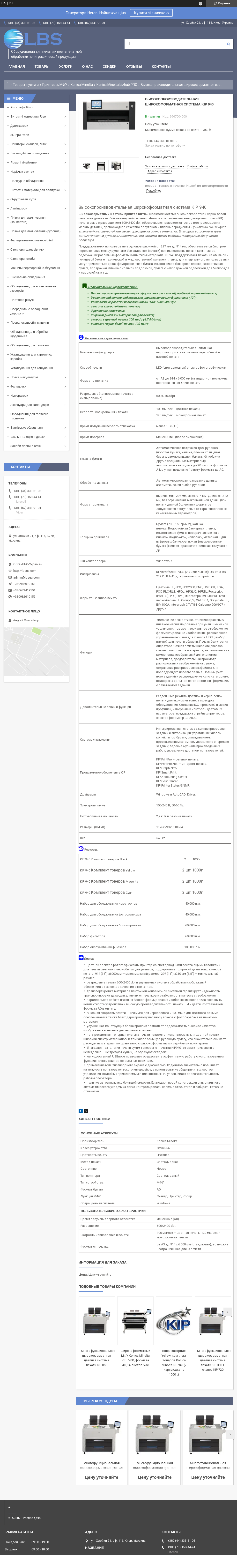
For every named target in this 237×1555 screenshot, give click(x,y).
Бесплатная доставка (160, 157)
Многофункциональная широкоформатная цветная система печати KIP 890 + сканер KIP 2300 (208, 1466)
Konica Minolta (82, 85)
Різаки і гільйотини (23, 162)
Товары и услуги (26, 85)
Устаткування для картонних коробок (31, 357)
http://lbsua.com (25, 571)
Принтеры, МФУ (54, 85)
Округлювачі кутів (23, 199)
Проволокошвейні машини (29, 322)
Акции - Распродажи (26, 1518)
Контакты (161, 66)
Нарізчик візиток (22, 171)
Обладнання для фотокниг (29, 345)
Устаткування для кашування (31, 368)
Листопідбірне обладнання (29, 153)
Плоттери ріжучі (22, 300)
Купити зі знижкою (151, 13)
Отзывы (134, 66)
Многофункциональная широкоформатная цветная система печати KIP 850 (154, 1466)
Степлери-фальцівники (27, 249)
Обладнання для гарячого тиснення (29, 416)
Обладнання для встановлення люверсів (33, 288)
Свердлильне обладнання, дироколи (29, 311)
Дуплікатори (19, 125)
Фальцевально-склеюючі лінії (31, 240)
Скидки (109, 66)
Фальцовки (18, 386)
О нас (87, 66)
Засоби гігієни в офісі (25, 446)
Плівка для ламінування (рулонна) (35, 231)
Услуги (66, 66)
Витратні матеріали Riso (28, 116)
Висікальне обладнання (27, 277)
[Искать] (228, 44)
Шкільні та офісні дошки (27, 437)
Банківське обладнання (27, 427)
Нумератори (19, 395)
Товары (42, 66)
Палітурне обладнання (27, 181)
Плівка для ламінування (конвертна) (27, 220)
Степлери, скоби (22, 258)
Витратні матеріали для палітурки (35, 190)
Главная (16, 66)
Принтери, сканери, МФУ (28, 144)
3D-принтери (19, 135)
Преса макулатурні (24, 377)
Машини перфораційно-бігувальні (35, 268)
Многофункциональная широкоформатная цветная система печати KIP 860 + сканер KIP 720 (214, 1360)
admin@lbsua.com (26, 577)
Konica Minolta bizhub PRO (116, 85)
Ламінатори (18, 208)
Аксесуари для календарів (29, 405)
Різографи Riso (21, 107)
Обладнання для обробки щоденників (29, 334)
